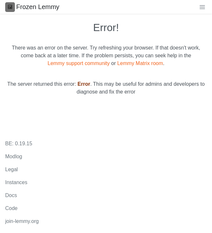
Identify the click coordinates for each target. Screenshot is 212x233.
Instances (16, 182)
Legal (11, 169)
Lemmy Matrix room (140, 63)
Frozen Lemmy (32, 7)
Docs (11, 195)
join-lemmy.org (22, 221)
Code (11, 208)
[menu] (202, 7)
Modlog (13, 156)
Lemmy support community (79, 63)
